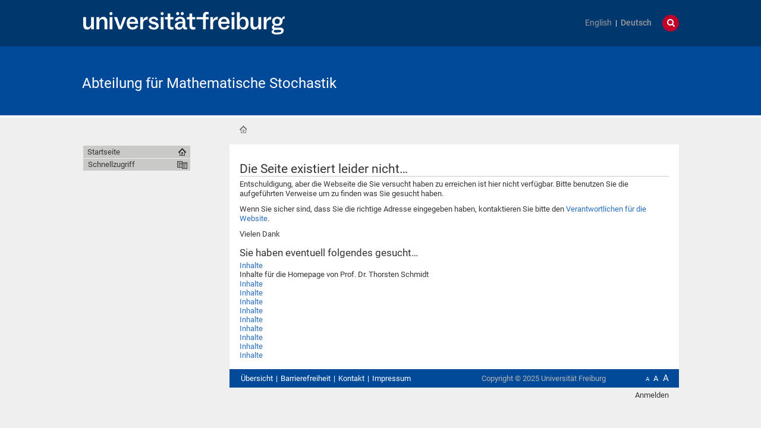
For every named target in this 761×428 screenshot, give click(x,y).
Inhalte (251, 265)
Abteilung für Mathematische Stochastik (209, 83)
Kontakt (351, 378)
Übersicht (257, 378)
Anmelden (652, 395)
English (598, 23)
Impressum (391, 378)
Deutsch (636, 23)
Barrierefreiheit (306, 378)
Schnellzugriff (111, 164)
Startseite (243, 129)
